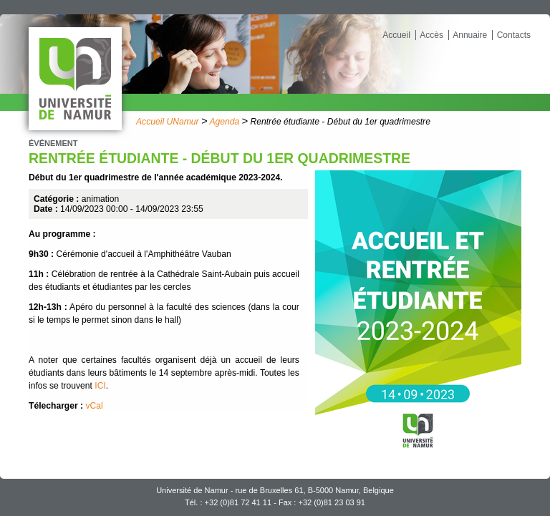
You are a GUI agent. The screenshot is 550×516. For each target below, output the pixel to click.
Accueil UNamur (167, 122)
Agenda (224, 122)
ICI (100, 386)
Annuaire (470, 35)
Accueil (396, 35)
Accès (431, 35)
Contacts (514, 35)
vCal (94, 406)
